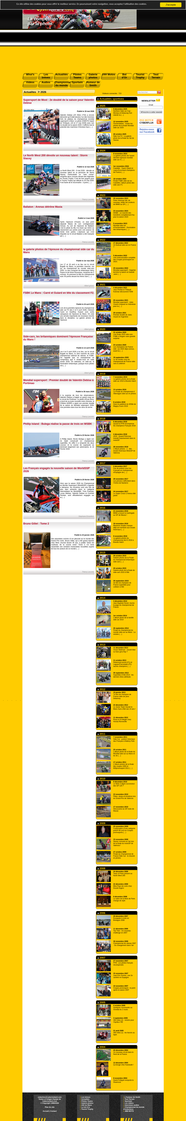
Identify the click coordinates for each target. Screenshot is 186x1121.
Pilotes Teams (87, 1101)
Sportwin (128, 1101)
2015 (101, 552)
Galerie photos (87, 1103)
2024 (101, 150)
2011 (101, 734)
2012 (101, 689)
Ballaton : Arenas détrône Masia (42, 206)
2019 (101, 373)
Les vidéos (129, 1103)
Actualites (30, 92)
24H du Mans (86, 1105)
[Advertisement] (93, 50)
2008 (101, 868)
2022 (101, 239)
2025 (101, 105)
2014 (101, 598)
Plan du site (49, 1107)
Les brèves (85, 1097)
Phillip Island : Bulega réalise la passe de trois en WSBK (57, 423)
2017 (101, 463)
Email (151, 105)
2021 (101, 284)
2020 (101, 329)
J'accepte (171, 4)
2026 (43, 92)
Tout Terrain (129, 1099)
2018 (101, 418)
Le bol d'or (85, 1107)
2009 (101, 823)
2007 (101, 957)
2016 (101, 507)
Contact (53, 1111)
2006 (101, 913)
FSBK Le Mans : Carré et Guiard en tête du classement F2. (58, 292)
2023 (101, 195)
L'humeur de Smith (132, 1097)
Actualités (85, 1099)
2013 (101, 644)
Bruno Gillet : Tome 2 (36, 523)
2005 (101, 1002)
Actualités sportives (110, 98)
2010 (101, 778)
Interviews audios (132, 1105)
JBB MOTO (129, 1111)
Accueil (46, 1111)
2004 (101, 1047)
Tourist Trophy (87, 1109)
